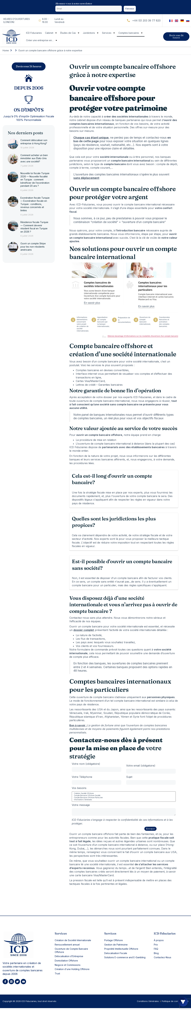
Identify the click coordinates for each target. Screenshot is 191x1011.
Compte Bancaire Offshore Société (124, 797)
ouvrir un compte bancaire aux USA (154, 854)
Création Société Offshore (124, 795)
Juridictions (91, 33)
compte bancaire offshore (98, 836)
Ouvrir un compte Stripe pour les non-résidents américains (33, 247)
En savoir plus (92, 303)
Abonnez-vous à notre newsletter (73, 3)
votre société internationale (139, 630)
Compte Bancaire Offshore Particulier (124, 799)
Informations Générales (124, 801)
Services (108, 33)
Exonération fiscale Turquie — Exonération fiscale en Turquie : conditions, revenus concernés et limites (35, 205)
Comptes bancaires (130, 33)
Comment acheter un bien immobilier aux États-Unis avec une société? (34, 159)
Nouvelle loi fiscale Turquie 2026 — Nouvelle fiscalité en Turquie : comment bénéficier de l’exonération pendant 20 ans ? (34, 180)
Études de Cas (70, 33)
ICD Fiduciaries (34, 33)
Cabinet (51, 33)
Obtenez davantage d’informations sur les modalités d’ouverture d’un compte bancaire (142, 336)
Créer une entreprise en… (41, 41)
